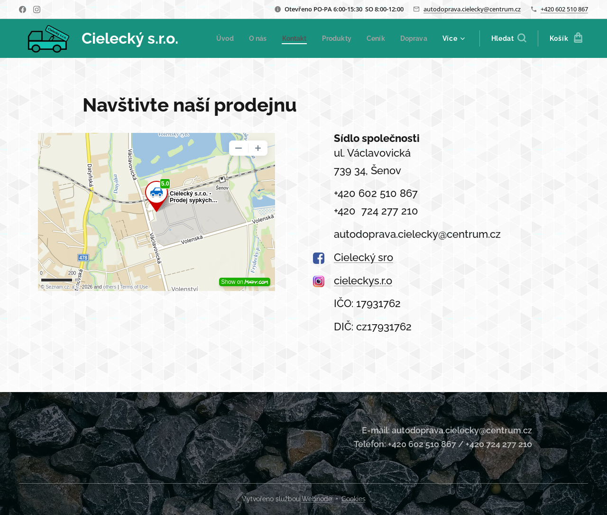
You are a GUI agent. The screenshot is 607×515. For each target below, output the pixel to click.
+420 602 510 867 (564, 9)
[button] (508, 38)
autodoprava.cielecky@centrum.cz (472, 9)
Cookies (353, 499)
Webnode (317, 499)
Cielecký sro (363, 257)
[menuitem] (262, 38)
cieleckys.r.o (363, 280)
